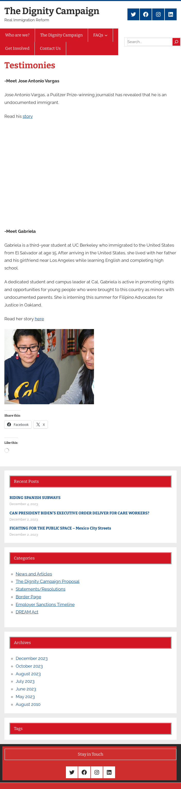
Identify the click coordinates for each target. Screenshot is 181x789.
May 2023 (25, 696)
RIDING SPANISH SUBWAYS (35, 497)
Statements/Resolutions (40, 589)
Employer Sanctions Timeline (45, 604)
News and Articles (34, 573)
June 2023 (26, 688)
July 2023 (25, 681)
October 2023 (29, 666)
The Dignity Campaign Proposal (48, 581)
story (28, 116)
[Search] (176, 42)
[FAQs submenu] (106, 35)
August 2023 (28, 673)
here (39, 318)
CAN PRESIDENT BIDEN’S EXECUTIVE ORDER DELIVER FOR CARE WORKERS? (79, 513)
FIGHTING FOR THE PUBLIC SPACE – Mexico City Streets (60, 528)
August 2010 (28, 704)
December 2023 (32, 658)
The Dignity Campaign (51, 11)
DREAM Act (27, 611)
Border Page (28, 596)
